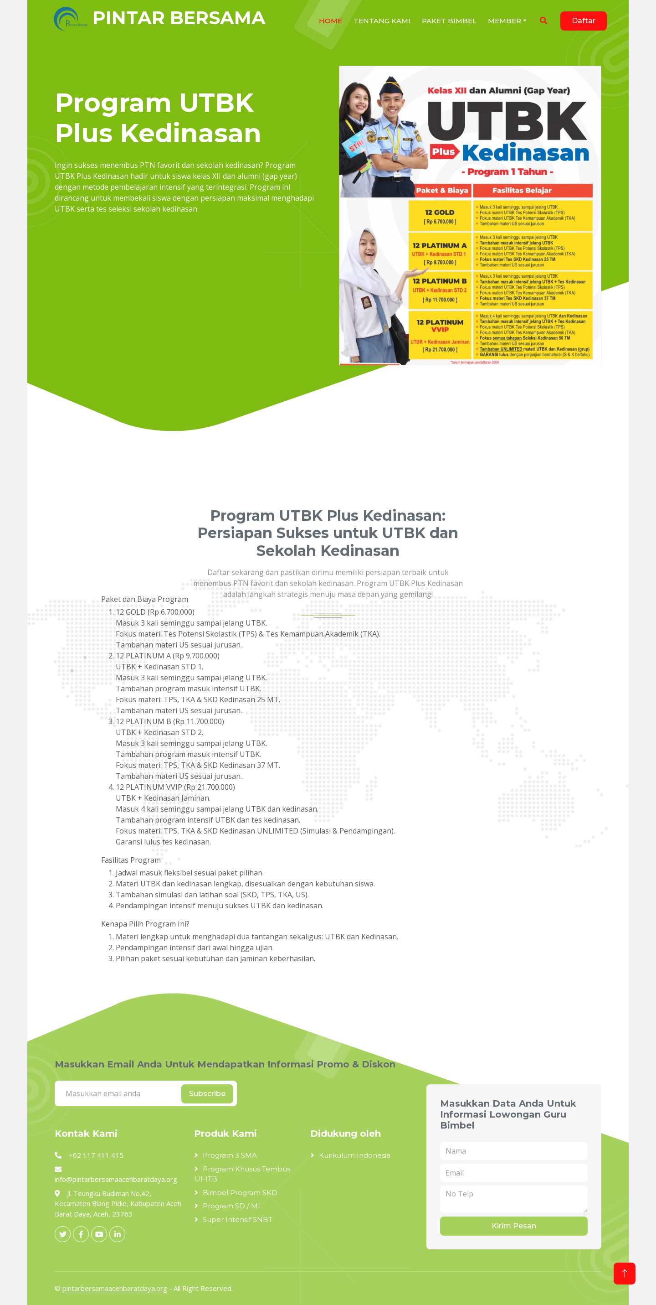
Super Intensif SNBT (237, 1219)
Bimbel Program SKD (240, 1192)
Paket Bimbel (449, 20)
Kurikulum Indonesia (354, 1155)
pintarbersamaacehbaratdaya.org (114, 1288)
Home (330, 20)
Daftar (583, 20)
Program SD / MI (231, 1205)
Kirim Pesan (514, 1226)
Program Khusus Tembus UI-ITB (242, 1174)
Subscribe (207, 1093)
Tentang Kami (382, 20)
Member (504, 20)
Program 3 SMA (230, 1155)
